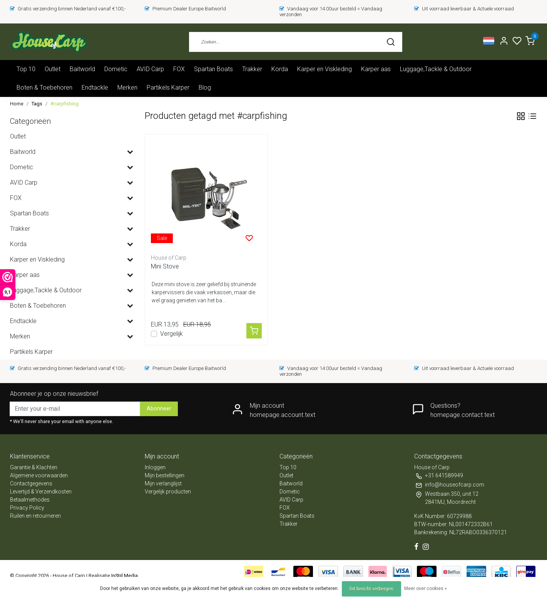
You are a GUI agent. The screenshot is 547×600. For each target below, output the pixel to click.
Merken (127, 87)
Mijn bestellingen (164, 475)
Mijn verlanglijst (163, 483)
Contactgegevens (31, 483)
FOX (179, 69)
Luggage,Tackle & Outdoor (436, 69)
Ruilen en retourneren (35, 516)
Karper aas (376, 69)
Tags (37, 104)
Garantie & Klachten (33, 467)
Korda (279, 69)
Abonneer (159, 408)
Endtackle (95, 87)
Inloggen (155, 467)
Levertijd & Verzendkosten (41, 491)
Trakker (252, 69)
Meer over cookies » (425, 588)
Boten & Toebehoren (44, 87)
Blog (205, 87)
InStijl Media (124, 575)
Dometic (115, 69)
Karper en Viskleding (324, 69)
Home (16, 104)
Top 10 (26, 69)
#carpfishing (64, 104)
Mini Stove (165, 266)
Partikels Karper (168, 87)
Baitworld (82, 69)
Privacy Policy (27, 508)
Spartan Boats (213, 69)
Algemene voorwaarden (39, 475)
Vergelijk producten (168, 491)
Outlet (52, 69)
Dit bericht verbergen (371, 589)
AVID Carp (150, 69)
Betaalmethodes (30, 500)
